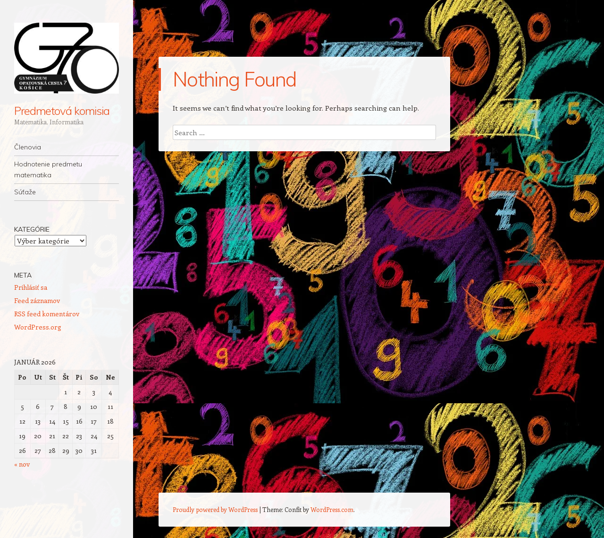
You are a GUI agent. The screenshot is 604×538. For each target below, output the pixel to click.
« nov (22, 464)
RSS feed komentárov (46, 313)
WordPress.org (37, 326)
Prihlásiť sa (30, 287)
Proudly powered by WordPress (215, 509)
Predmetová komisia (61, 111)
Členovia (27, 147)
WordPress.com (331, 509)
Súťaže (25, 192)
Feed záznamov (37, 300)
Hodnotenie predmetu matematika (48, 169)
